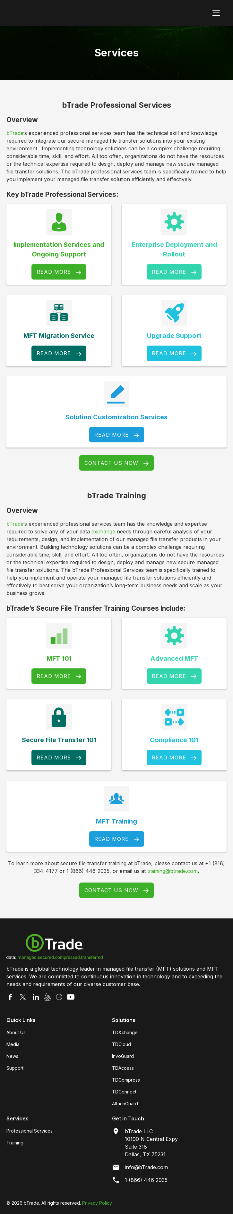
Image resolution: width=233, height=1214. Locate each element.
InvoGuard (123, 1056)
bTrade (14, 133)
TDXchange (125, 1032)
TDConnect (124, 1091)
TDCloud (121, 1044)
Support (14, 1068)
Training (14, 1142)
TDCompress (126, 1080)
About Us (16, 1032)
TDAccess (123, 1068)
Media (13, 1044)
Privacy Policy (97, 1203)
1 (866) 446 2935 (146, 1180)
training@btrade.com (172, 871)
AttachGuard (125, 1103)
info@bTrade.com (146, 1167)
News (12, 1056)
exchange (103, 531)
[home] (52, 13)
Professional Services (29, 1131)
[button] (215, 13)
